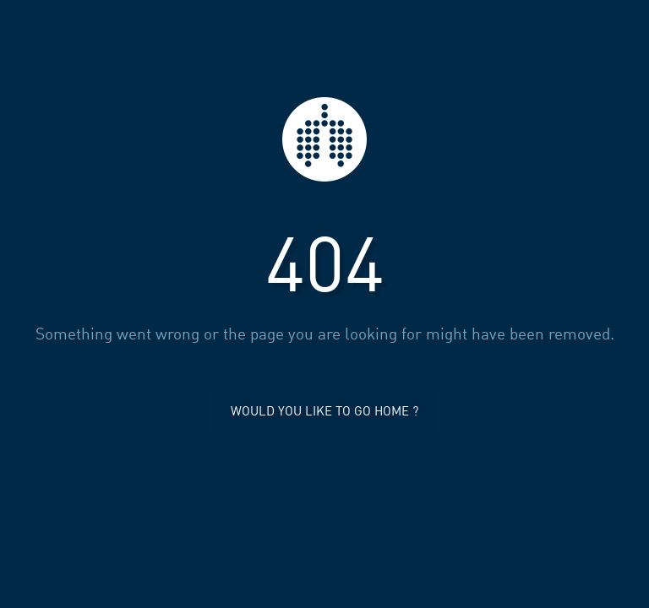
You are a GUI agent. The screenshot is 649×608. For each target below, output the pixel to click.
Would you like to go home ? (324, 412)
